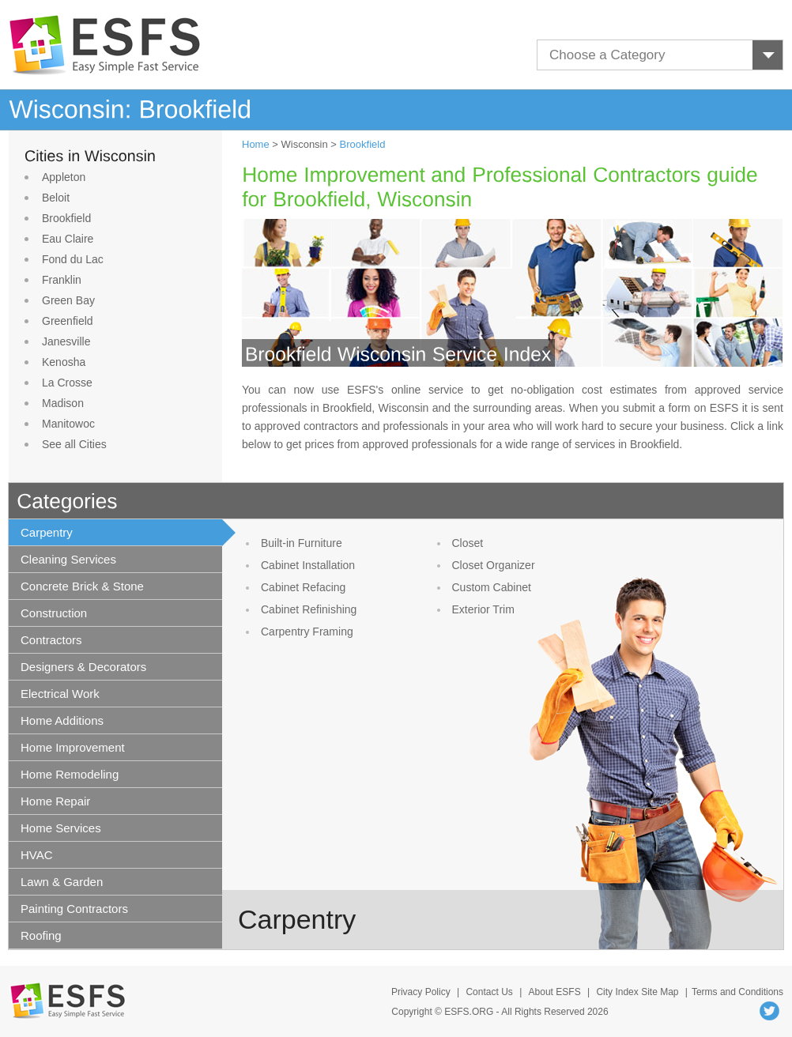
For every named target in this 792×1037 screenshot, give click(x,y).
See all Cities (74, 444)
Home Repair (55, 801)
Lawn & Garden (62, 881)
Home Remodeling (70, 774)
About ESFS (555, 991)
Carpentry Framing (307, 631)
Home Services (61, 828)
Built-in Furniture (301, 543)
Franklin (61, 279)
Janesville (66, 341)
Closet (468, 543)
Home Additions (62, 720)
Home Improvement (73, 747)
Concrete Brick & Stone (82, 586)
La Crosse (67, 382)
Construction (54, 613)
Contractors (51, 640)
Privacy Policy (421, 991)
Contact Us (489, 991)
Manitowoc (68, 423)
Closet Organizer (493, 565)
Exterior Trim (483, 609)
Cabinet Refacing (303, 587)
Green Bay (68, 300)
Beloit (56, 197)
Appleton (63, 177)
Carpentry (47, 532)
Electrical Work (60, 693)
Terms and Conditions (737, 991)
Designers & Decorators (83, 666)
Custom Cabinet (491, 587)
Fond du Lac (73, 259)
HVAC (37, 855)
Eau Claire (67, 238)
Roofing (41, 935)
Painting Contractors (74, 908)
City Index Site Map (637, 991)
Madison (63, 403)
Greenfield (67, 321)
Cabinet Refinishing (308, 609)
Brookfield (66, 218)
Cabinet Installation (308, 565)
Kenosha (63, 362)
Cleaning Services (68, 559)
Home (256, 144)
